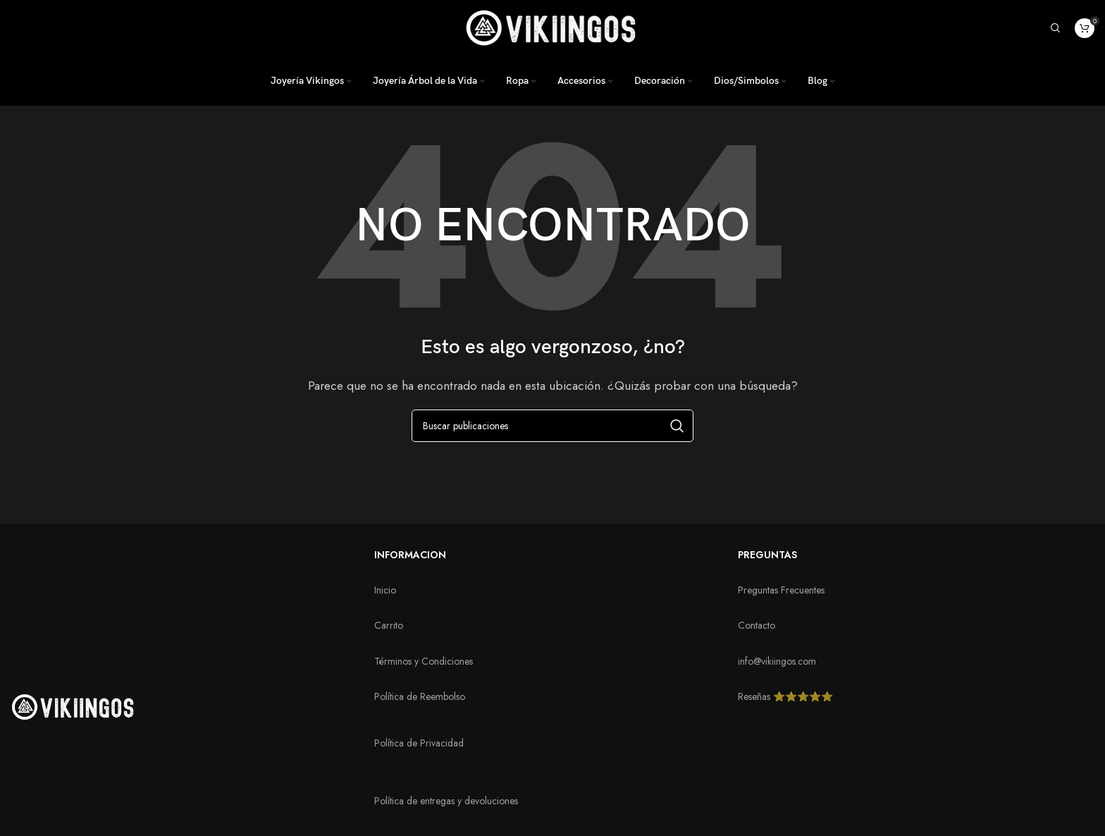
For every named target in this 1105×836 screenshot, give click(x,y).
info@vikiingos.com (777, 661)
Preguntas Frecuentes (781, 590)
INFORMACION (410, 555)
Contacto (756, 625)
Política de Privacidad (419, 743)
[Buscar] (1056, 28)
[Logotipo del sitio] (552, 26)
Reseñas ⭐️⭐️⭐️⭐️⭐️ (785, 696)
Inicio (385, 590)
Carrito (388, 625)
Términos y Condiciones (423, 661)
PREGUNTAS (767, 555)
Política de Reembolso (419, 696)
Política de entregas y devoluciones (446, 801)
